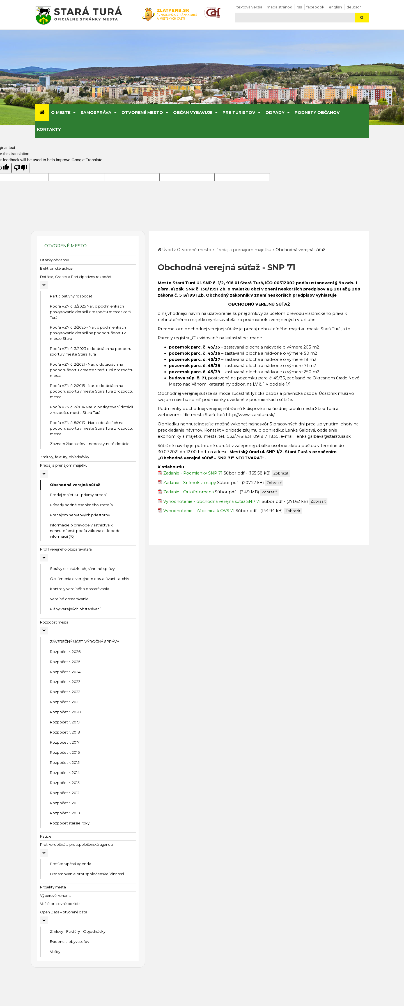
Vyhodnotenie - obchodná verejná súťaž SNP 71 (212, 501)
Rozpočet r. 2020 (65, 712)
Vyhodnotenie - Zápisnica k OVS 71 (199, 510)
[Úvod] (42, 112)
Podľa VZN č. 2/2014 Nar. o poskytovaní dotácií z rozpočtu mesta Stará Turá (91, 410)
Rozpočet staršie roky (69, 823)
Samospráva (96, 112)
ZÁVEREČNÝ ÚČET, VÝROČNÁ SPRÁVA (84, 641)
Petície (45, 836)
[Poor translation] (20, 168)
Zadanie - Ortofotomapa (188, 491)
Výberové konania (56, 895)
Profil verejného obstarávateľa (66, 549)
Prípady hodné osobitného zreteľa (81, 505)
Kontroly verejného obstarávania (79, 588)
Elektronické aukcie (56, 268)
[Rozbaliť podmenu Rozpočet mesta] (44, 630)
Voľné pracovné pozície (60, 904)
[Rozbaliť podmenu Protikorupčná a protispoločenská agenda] (44, 853)
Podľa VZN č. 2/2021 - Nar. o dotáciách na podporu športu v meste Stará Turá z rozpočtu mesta (91, 370)
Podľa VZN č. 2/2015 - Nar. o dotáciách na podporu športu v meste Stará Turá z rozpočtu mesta (91, 391)
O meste (60, 112)
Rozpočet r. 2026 (65, 651)
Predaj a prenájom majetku (64, 465)
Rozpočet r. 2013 (65, 782)
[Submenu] (73, 112)
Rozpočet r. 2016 (65, 752)
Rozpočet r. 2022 (65, 691)
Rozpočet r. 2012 (64, 792)
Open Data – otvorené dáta (63, 912)
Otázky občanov (54, 260)
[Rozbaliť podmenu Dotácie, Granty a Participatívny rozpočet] (44, 285)
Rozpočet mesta (54, 622)
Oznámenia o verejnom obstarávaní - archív (89, 578)
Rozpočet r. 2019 (65, 722)
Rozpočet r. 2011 (64, 803)
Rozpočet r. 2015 (64, 762)
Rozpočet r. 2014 (65, 772)
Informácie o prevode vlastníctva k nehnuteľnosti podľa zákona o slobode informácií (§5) (85, 530)
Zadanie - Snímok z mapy (189, 482)
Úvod (167, 249)
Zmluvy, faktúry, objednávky (64, 457)
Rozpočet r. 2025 (65, 661)
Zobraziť (280, 473)
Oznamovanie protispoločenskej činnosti (87, 874)
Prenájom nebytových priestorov (80, 515)
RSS (299, 7)
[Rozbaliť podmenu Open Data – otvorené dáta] (44, 920)
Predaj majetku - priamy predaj (78, 494)
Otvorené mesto (142, 112)
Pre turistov (238, 112)
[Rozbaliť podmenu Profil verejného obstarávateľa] (44, 558)
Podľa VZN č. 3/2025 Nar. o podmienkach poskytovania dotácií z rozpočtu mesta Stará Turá (90, 312)
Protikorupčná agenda (70, 863)
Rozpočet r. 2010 (65, 813)
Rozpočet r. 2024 (65, 672)
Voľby (55, 951)
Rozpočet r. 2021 (64, 702)
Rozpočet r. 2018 (65, 732)
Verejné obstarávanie (69, 599)
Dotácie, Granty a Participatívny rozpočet (76, 277)
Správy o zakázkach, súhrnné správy (82, 568)
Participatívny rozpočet (71, 296)
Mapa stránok (279, 7)
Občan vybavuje (192, 112)
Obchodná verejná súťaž (75, 484)
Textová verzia (249, 7)
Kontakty (49, 129)
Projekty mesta (53, 887)
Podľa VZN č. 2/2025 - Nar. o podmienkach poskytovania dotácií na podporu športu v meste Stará (88, 333)
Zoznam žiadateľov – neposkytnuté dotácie (90, 443)
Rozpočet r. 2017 (64, 742)
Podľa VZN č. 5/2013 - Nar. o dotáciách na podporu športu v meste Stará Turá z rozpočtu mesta (91, 428)
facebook (315, 7)
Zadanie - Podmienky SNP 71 (192, 473)
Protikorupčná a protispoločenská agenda (76, 844)
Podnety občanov (317, 112)
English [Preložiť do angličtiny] (335, 7)
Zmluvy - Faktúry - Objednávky (77, 931)
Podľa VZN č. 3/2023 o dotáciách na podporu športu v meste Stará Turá (90, 351)
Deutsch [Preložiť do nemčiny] (354, 7)
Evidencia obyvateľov (69, 941)
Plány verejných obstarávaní (75, 609)
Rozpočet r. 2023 (65, 681)
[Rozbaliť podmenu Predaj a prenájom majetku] (44, 474)
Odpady (274, 112)
